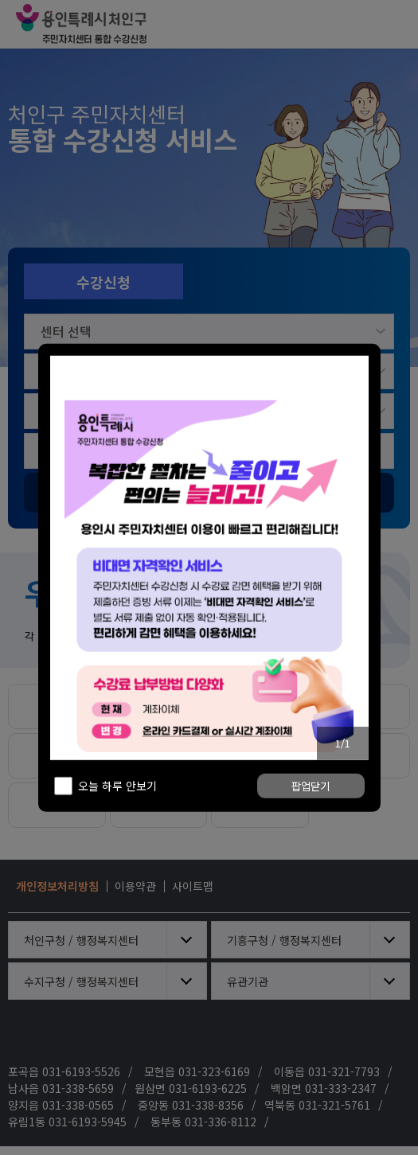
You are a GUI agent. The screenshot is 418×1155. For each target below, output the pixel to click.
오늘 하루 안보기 (117, 808)
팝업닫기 (310, 808)
